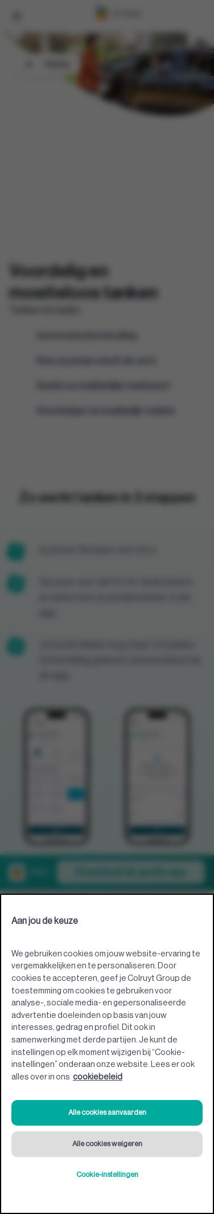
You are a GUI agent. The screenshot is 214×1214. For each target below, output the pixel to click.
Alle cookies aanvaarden (107, 1112)
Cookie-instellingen (107, 1174)
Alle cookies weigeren (107, 1143)
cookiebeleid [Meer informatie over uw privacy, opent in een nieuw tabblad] (97, 1077)
